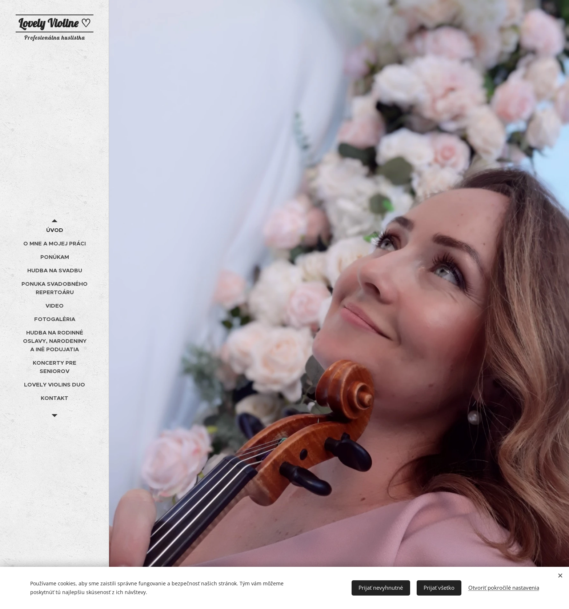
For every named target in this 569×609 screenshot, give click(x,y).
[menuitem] (54, 230)
